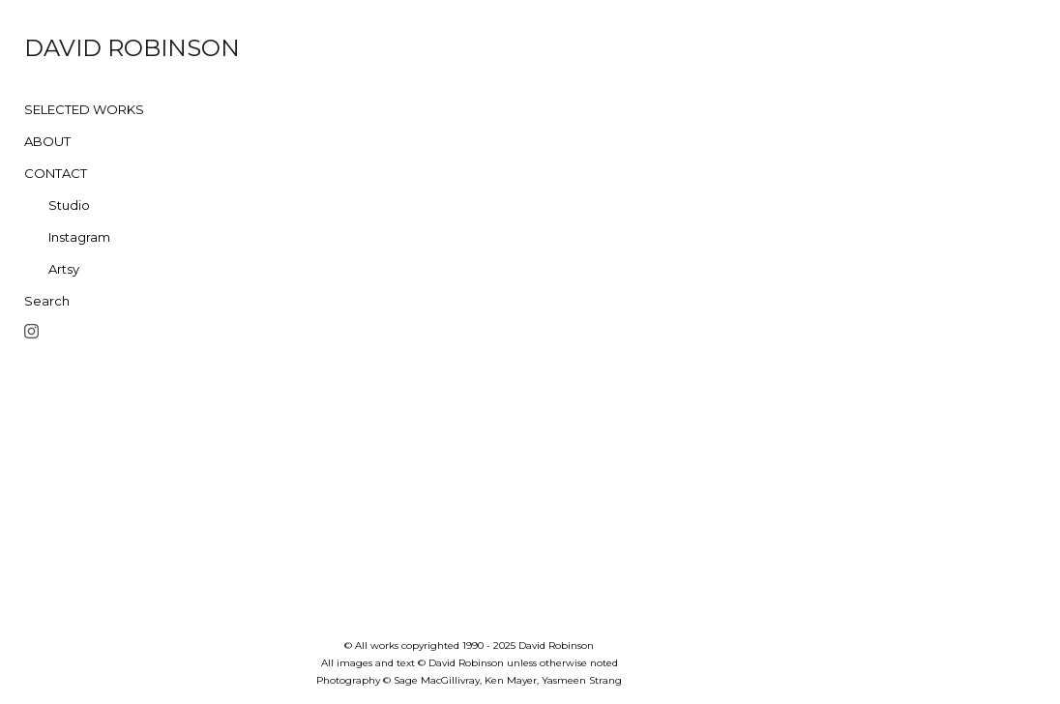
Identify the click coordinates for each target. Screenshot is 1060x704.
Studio (69, 205)
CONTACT (55, 173)
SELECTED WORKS (84, 109)
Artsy (63, 269)
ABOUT (47, 141)
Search (47, 300)
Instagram (79, 237)
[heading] (72, 48)
